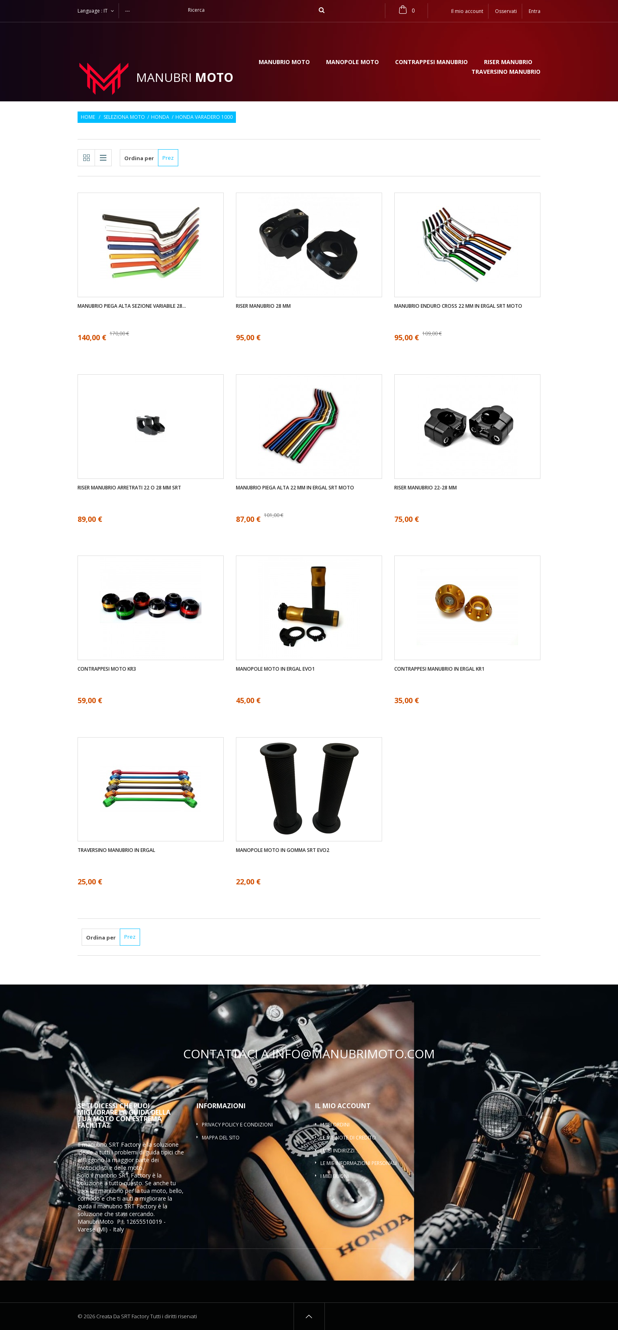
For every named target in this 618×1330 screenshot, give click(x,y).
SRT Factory (140, 1206)
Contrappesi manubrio (431, 62)
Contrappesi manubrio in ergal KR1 (439, 669)
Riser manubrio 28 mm (263, 306)
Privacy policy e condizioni (237, 1124)
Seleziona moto (124, 117)
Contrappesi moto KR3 (107, 669)
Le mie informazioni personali (358, 1163)
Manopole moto (352, 62)
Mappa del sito (221, 1137)
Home (88, 117)
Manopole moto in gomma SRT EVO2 (282, 850)
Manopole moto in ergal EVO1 (275, 669)
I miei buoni (334, 1176)
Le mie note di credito (348, 1137)
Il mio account (343, 1105)
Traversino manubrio (505, 72)
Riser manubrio (508, 62)
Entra (534, 11)
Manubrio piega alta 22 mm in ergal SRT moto (295, 488)
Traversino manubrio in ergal (116, 850)
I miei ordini (335, 1124)
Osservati (506, 11)
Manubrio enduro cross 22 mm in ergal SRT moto (458, 306)
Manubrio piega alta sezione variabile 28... (132, 306)
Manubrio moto (284, 62)
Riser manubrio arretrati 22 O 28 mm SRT (129, 488)
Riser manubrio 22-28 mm (425, 488)
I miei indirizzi (337, 1150)
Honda (160, 117)
